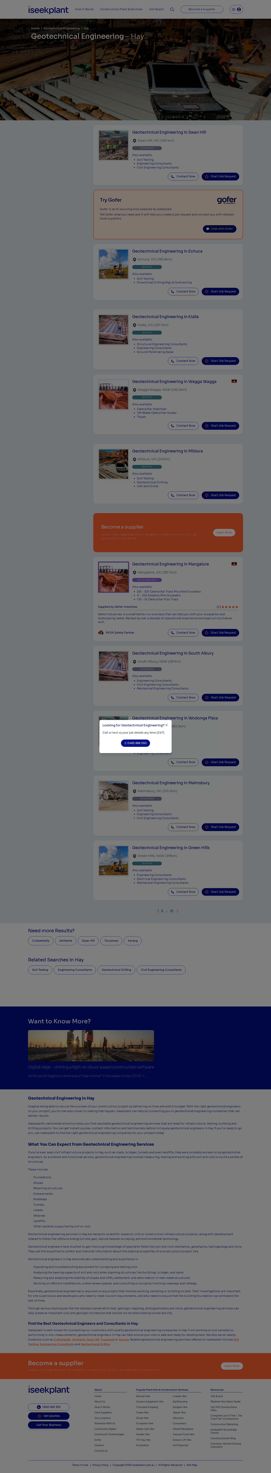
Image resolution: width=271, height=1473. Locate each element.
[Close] (167, 725)
